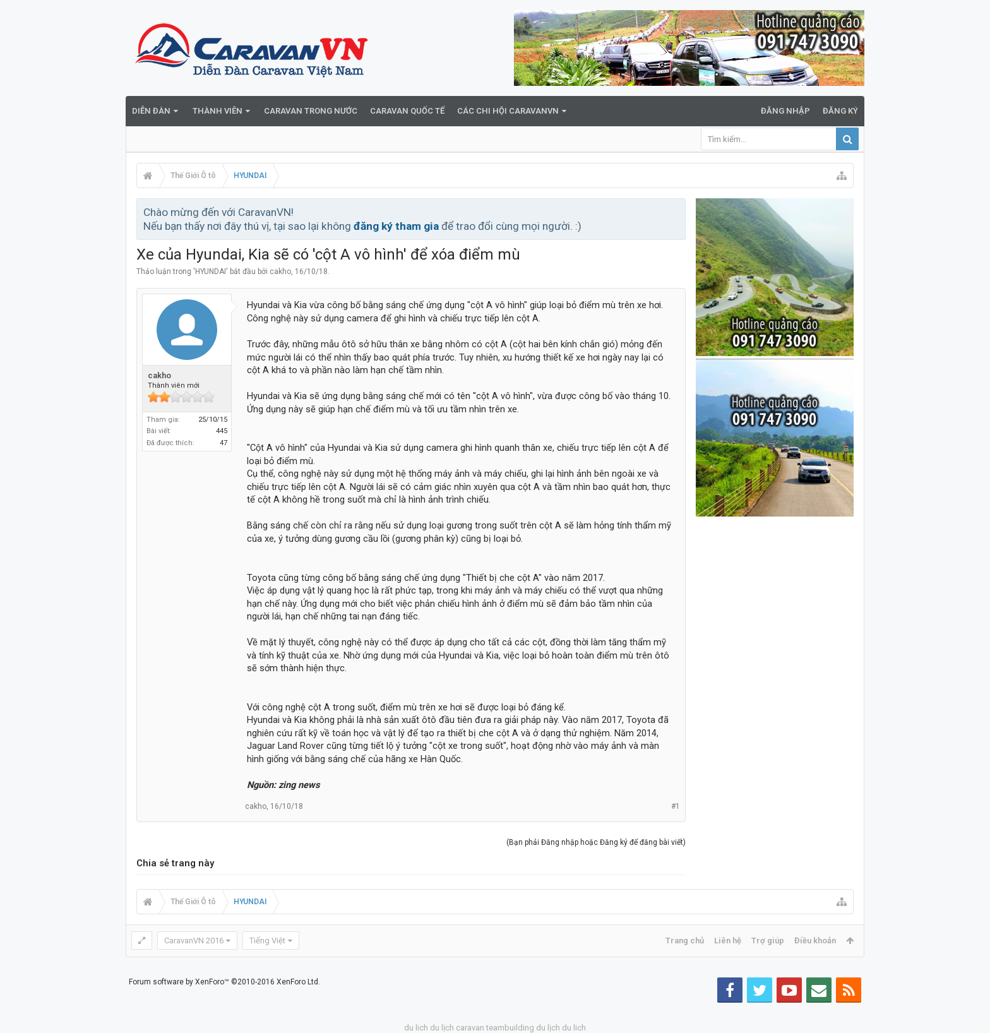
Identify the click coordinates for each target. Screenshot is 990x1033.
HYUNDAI (210, 271)
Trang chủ (684, 940)
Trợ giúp (767, 940)
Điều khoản (815, 940)
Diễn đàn (151, 111)
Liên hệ (727, 940)
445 (221, 431)
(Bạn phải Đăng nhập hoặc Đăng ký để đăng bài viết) (596, 842)
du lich (416, 1027)
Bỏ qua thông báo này (677, 211)
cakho (280, 271)
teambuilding (510, 1027)
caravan (470, 1027)
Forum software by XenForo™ (224, 981)
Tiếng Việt (267, 940)
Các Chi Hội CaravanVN (508, 111)
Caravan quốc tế (407, 111)
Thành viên (217, 111)
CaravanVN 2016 (194, 940)
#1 (675, 806)
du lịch (442, 1027)
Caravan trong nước (310, 111)
